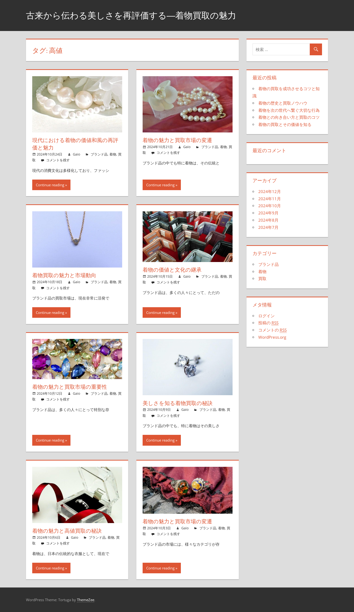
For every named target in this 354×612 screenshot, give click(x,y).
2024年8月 (268, 220)
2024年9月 (268, 213)
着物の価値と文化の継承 (172, 270)
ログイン (266, 315)
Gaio (76, 154)
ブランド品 (99, 154)
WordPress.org (272, 337)
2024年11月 (269, 198)
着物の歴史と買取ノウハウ (282, 103)
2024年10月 (269, 205)
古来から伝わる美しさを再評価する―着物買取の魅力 (131, 15)
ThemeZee (85, 599)
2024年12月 (269, 191)
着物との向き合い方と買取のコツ (289, 117)
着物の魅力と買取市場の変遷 (177, 140)
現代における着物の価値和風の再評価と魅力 (75, 144)
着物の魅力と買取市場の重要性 (69, 387)
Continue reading (50, 184)
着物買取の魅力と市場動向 (64, 275)
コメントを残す (58, 160)
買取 (262, 278)
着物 (112, 154)
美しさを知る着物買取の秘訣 (178, 403)
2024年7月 (268, 227)
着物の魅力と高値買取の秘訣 (67, 531)
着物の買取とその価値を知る (284, 124)
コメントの (272, 330)
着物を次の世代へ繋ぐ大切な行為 (289, 110)
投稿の (268, 323)
